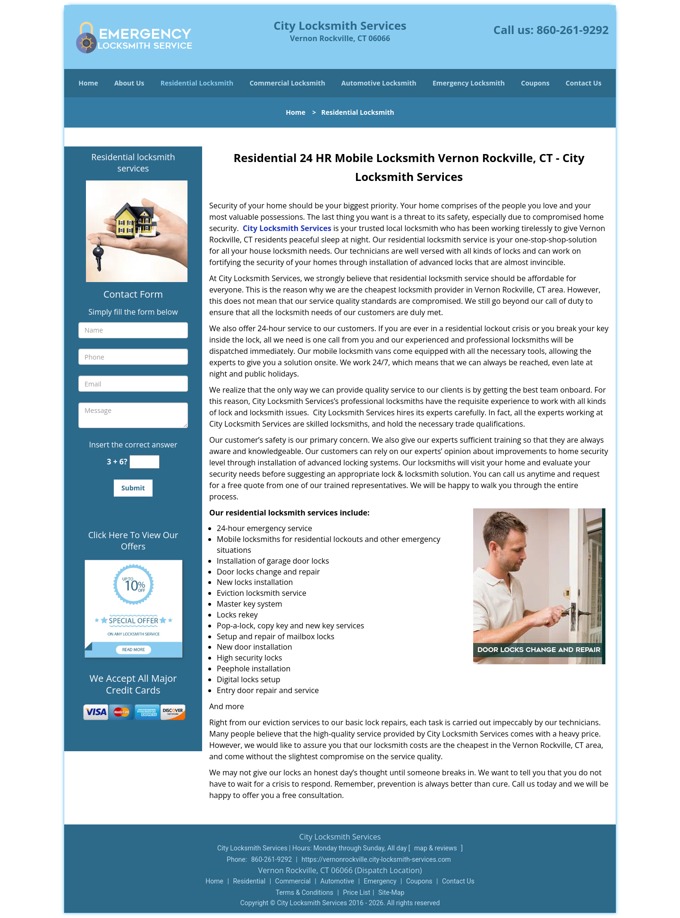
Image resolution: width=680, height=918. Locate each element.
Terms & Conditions (304, 892)
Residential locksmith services (133, 162)
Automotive (337, 881)
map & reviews (436, 848)
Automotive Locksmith (378, 82)
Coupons (535, 82)
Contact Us (584, 82)
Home (88, 82)
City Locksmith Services (287, 228)
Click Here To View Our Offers (133, 540)
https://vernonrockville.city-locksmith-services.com (375, 859)
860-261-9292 (572, 29)
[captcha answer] (144, 462)
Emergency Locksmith (469, 82)
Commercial (293, 881)
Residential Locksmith (197, 82)
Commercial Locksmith (287, 82)
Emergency (380, 881)
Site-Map (391, 892)
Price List (356, 892)
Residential (249, 881)
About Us (129, 82)
